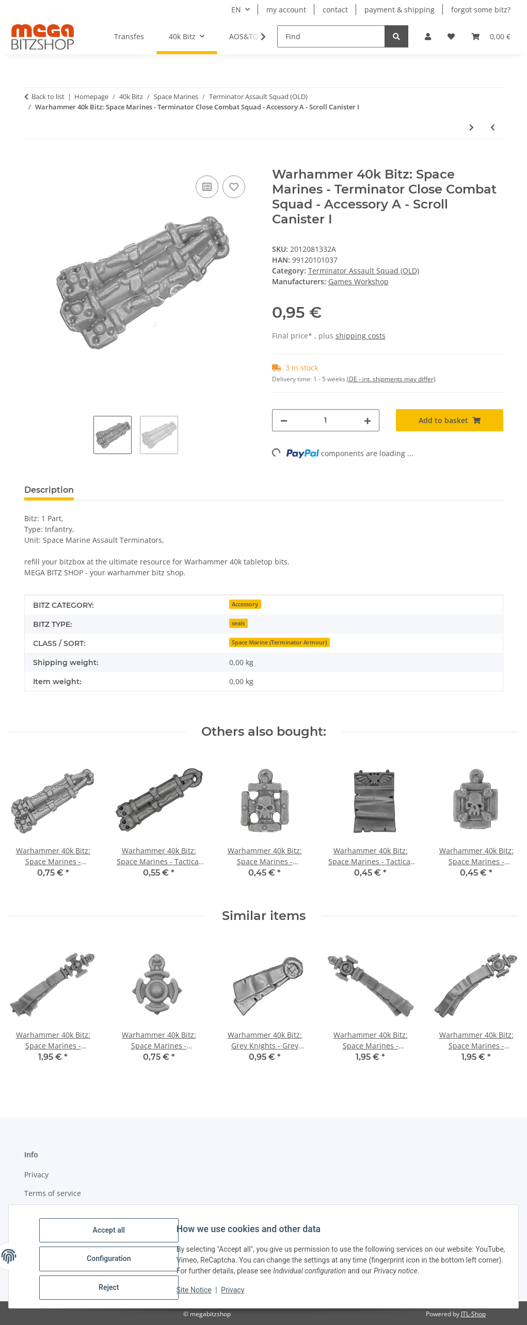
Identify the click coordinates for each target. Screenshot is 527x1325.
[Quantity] (326, 420)
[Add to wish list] (233, 186)
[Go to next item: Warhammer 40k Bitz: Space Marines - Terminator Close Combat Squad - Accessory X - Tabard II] (471, 127)
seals (238, 623)
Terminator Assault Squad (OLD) (363, 271)
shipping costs (361, 336)
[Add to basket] (32, 161)
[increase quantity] (367, 420)
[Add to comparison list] (207, 186)
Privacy (237, 1293)
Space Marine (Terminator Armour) (279, 642)
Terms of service (52, 1193)
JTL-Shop (473, 1314)
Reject (113, 1288)
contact (335, 9)
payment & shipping (399, 9)
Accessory (245, 604)
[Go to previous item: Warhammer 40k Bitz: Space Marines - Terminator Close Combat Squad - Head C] (492, 127)
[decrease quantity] (284, 420)
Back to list (48, 96)
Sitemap (38, 1211)
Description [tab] (49, 490)
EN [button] (236, 9)
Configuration (113, 1261)
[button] (428, 36)
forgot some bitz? (480, 9)
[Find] (331, 36)
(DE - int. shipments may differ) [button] (391, 379)
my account (286, 9)
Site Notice (198, 1293)
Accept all (114, 1235)
